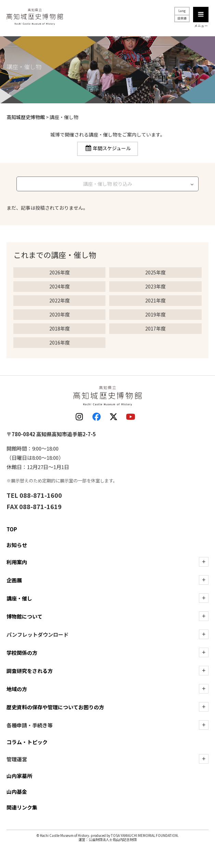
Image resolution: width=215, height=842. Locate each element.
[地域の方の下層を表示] (203, 689)
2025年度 (155, 272)
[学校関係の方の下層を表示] (203, 652)
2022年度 (59, 300)
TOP (12, 529)
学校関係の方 (22, 652)
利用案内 (17, 562)
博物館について (24, 616)
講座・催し (19, 598)
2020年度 (59, 314)
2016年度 (59, 342)
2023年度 (155, 286)
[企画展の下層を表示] (203, 580)
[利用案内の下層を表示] (203, 562)
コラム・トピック (27, 742)
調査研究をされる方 (30, 670)
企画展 (14, 580)
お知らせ (17, 544)
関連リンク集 (22, 807)
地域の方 (17, 688)
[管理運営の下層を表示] (203, 759)
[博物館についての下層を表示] (203, 616)
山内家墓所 (19, 775)
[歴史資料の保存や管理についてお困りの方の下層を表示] (203, 707)
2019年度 (155, 314)
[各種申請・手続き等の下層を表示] (203, 725)
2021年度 (155, 300)
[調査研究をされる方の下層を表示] (203, 670)
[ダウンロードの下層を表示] (203, 634)
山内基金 (17, 791)
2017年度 (155, 328)
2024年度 (59, 286)
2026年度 (59, 272)
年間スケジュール (112, 148)
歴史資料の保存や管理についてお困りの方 (55, 707)
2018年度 (59, 328)
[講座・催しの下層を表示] (203, 598)
